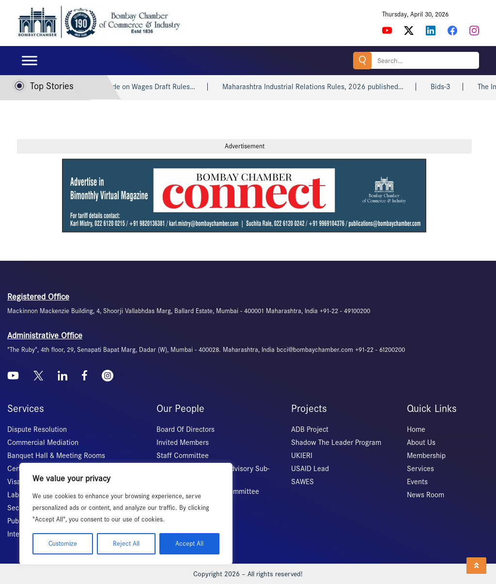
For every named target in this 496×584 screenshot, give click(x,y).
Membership (426, 455)
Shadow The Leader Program (336, 442)
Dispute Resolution (37, 429)
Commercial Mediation (42, 442)
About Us (421, 442)
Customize (62, 543)
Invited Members (182, 442)
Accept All (189, 543)
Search (362, 60)
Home (416, 429)
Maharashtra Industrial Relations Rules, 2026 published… (323, 86)
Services (420, 468)
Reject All (126, 543)
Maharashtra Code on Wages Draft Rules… (139, 86)
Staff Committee (182, 455)
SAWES (302, 481)
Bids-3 (451, 86)
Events (417, 481)
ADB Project (309, 429)
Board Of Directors (185, 429)
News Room (425, 494)
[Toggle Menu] (29, 60)
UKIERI (301, 455)
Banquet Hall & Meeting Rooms (56, 455)
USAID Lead (310, 468)
